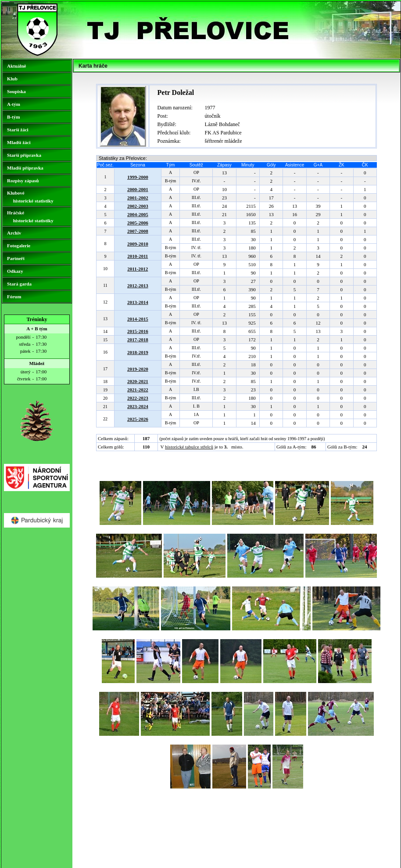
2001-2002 (137, 197)
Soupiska (16, 91)
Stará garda (19, 283)
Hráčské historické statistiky (30, 216)
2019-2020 (137, 369)
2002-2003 (137, 206)
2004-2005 (137, 214)
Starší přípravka (24, 155)
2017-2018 (137, 339)
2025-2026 (137, 419)
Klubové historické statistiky (30, 196)
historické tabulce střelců (189, 446)
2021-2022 (137, 389)
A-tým (13, 104)
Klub (12, 78)
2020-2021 (137, 381)
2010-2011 (137, 256)
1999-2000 (137, 177)
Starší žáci (18, 129)
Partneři (16, 258)
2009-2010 (137, 243)
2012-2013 (137, 285)
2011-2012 (137, 268)
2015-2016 (137, 331)
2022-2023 (137, 398)
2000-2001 (137, 189)
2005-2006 (137, 222)
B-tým (13, 116)
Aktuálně (16, 66)
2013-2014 (137, 302)
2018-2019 (137, 352)
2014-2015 (137, 319)
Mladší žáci (18, 142)
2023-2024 (137, 406)
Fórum (14, 296)
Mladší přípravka (25, 167)
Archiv (14, 232)
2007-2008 (137, 231)
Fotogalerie (18, 245)
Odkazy (15, 271)
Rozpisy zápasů (23, 180)
